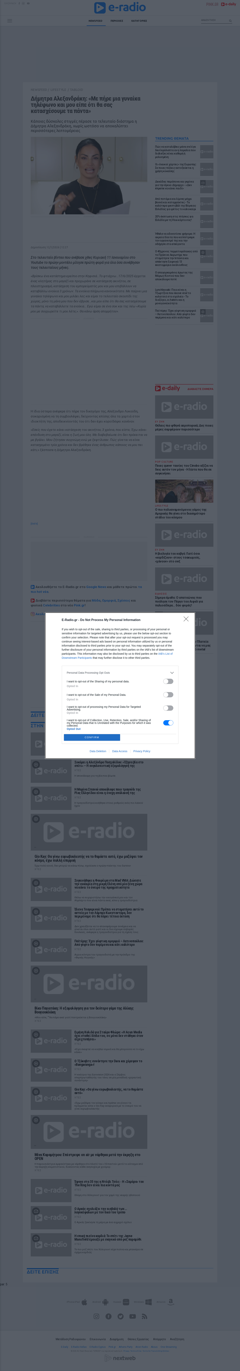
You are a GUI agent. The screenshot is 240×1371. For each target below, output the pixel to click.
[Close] (187, 620)
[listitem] (120, 673)
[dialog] (120, 686)
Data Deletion (98, 751)
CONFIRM (92, 737)
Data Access (119, 751)
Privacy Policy (141, 751)
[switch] (168, 681)
